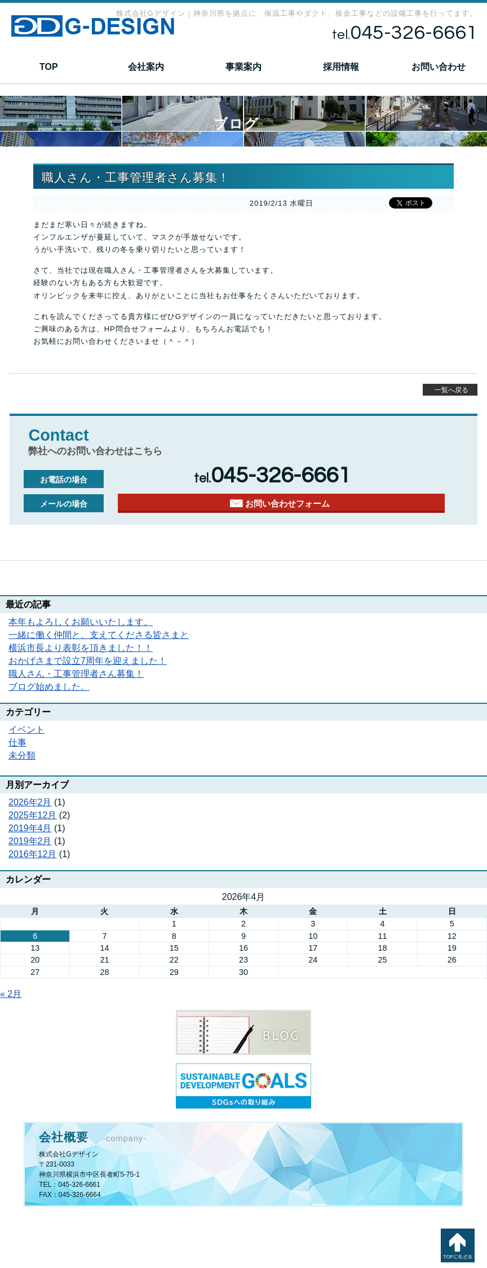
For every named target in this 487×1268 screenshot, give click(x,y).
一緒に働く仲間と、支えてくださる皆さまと (98, 635)
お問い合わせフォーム (287, 503)
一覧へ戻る (451, 390)
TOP (48, 67)
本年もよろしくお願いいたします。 (80, 622)
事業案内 (243, 67)
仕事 (17, 742)
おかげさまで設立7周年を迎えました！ (87, 661)
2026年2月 (30, 802)
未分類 (22, 755)
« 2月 (10, 994)
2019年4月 (30, 828)
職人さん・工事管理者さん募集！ (76, 674)
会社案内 (146, 67)
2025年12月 (32, 815)
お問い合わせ (438, 67)
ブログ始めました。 (49, 686)
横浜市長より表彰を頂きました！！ (80, 648)
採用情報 (341, 67)
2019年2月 (30, 841)
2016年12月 (32, 854)
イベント (26, 729)
